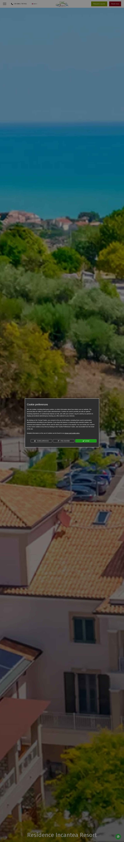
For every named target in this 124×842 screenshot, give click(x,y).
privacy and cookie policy (72, 433)
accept (86, 441)
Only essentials (64, 441)
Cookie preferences (41, 441)
